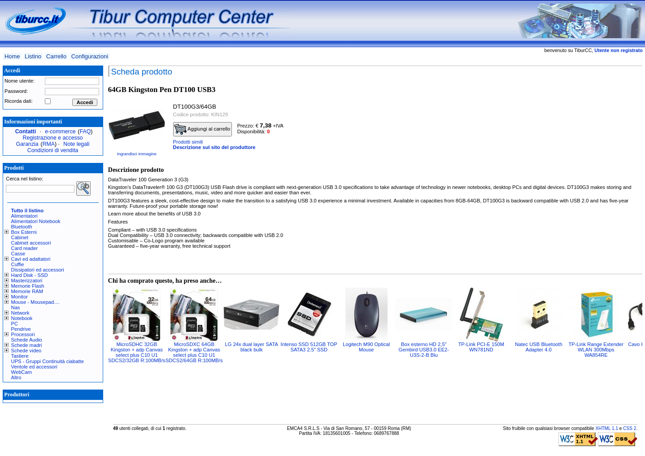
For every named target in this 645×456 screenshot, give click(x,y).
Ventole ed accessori (34, 366)
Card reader (24, 248)
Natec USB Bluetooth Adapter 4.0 (538, 347)
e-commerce (60, 131)
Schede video (26, 350)
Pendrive (21, 329)
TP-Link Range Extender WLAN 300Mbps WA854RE (596, 350)
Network (20, 313)
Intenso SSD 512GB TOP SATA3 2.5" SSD (309, 347)
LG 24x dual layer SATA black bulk (251, 347)
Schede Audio (26, 339)
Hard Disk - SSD (29, 275)
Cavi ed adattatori (31, 259)
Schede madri (26, 345)
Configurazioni (89, 56)
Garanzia (27, 144)
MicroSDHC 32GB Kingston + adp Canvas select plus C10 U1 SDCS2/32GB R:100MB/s (136, 352)
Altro (16, 377)
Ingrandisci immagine (137, 154)
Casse (18, 253)
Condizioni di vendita (52, 150)
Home (12, 56)
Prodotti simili (188, 142)
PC (14, 323)
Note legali (76, 144)
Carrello (56, 56)
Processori (23, 334)
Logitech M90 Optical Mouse (366, 347)
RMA (49, 144)
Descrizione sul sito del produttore (214, 147)
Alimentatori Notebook (36, 221)
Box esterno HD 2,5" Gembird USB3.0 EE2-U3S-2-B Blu (424, 350)
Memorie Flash (27, 286)
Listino (33, 56)
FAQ (85, 131)
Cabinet (20, 237)
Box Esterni (24, 232)
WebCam (21, 372)
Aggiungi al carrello (202, 129)
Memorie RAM (27, 291)
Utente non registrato (618, 50)
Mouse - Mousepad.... (35, 302)
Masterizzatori (27, 280)
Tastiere (20, 356)
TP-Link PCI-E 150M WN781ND (481, 347)
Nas (15, 307)
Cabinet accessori (31, 243)
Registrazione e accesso (53, 138)
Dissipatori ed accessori (37, 269)
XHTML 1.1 (606, 428)
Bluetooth (21, 226)
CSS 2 (629, 428)
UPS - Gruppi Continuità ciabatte (47, 361)
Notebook (22, 318)
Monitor (19, 296)
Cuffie (17, 264)
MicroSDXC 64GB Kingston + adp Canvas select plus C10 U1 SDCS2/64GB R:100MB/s (194, 352)
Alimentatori (24, 216)
